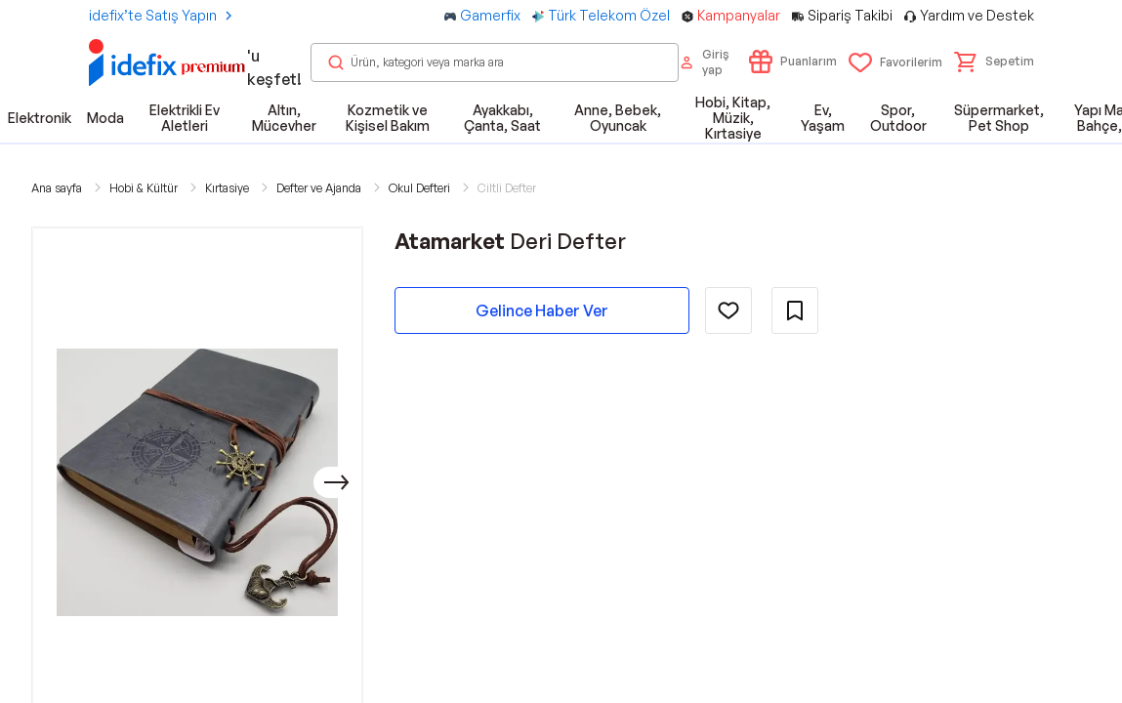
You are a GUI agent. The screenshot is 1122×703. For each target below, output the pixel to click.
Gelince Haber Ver (542, 310)
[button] (994, 61)
